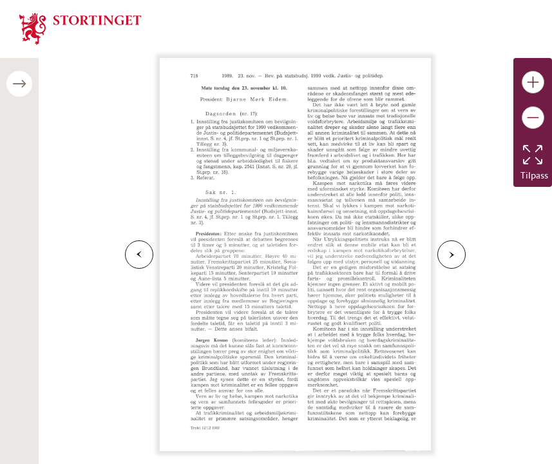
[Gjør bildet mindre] (533, 117)
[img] (80, 28)
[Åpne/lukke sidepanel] (19, 84)
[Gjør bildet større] (533, 82)
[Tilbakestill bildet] (533, 155)
